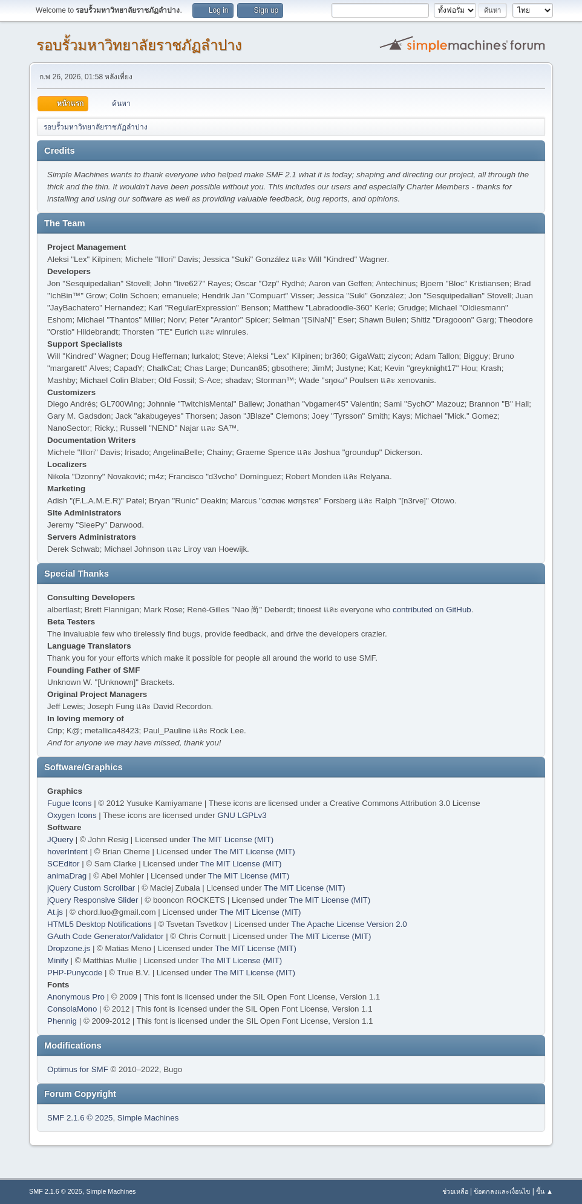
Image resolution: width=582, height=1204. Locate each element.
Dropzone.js (68, 948)
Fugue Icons (69, 803)
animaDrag (67, 875)
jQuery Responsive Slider (92, 900)
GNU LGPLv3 (241, 815)
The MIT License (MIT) (233, 839)
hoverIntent (67, 851)
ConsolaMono (72, 1008)
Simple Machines (147, 1117)
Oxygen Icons (72, 815)
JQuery (60, 839)
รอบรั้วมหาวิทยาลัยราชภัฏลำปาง (139, 45)
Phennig (62, 1021)
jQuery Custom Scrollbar (91, 887)
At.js (55, 912)
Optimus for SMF (77, 1069)
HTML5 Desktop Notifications (99, 924)
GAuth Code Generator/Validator (105, 936)
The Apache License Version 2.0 (349, 924)
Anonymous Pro (76, 996)
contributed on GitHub (432, 609)
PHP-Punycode (74, 972)
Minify (57, 960)
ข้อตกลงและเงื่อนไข (502, 1191)
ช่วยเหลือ (455, 1191)
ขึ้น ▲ (544, 1191)
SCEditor (63, 863)
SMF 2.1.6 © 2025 (80, 1117)
